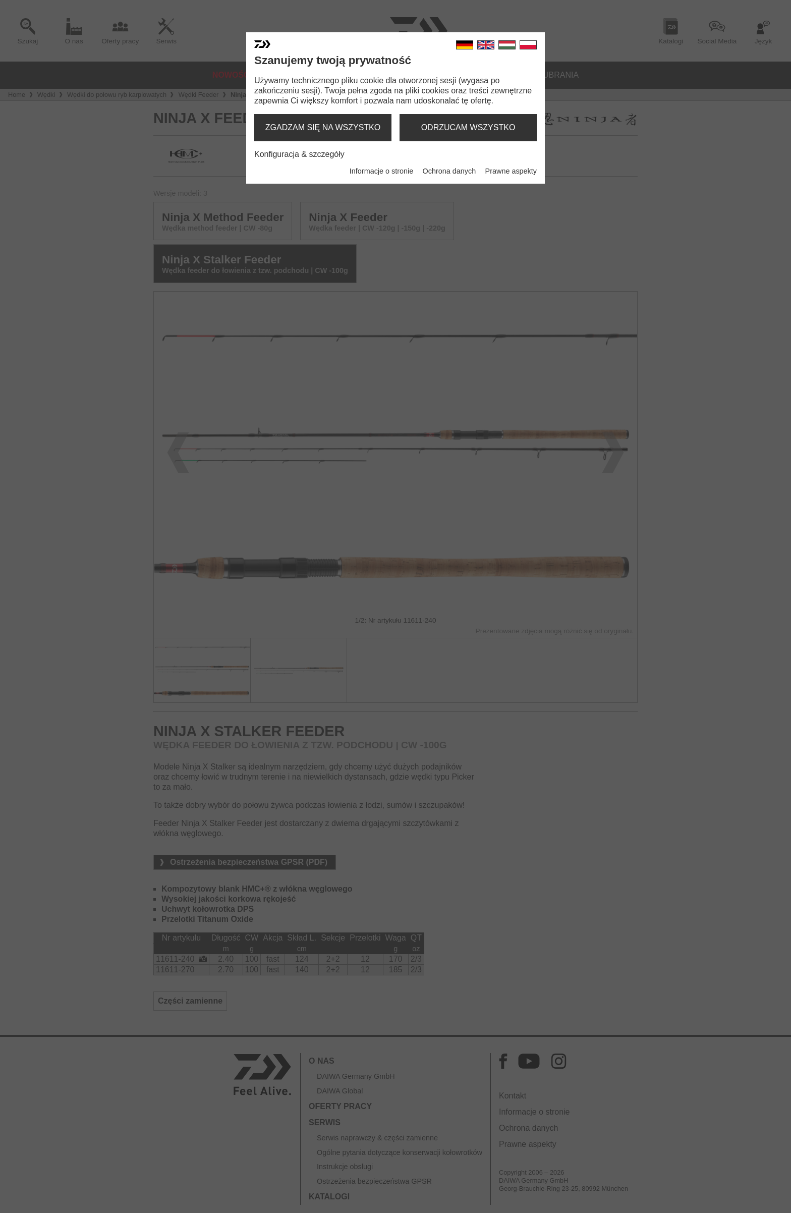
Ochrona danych (449, 171)
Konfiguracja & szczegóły (299, 154)
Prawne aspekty (511, 171)
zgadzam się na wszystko (322, 127)
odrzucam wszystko (468, 127)
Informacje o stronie (381, 171)
